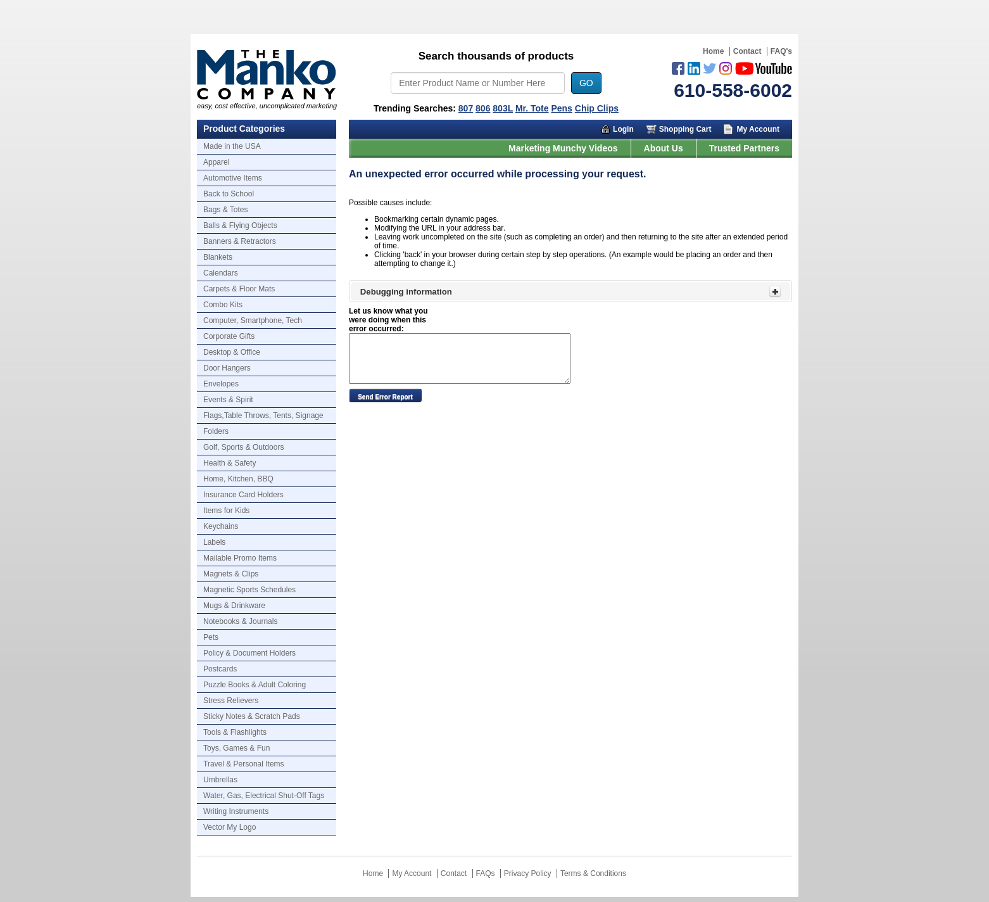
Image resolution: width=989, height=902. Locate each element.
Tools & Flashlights (235, 732)
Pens (561, 108)
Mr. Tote (532, 108)
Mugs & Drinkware (234, 605)
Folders (216, 431)
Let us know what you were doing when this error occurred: (388, 320)
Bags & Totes (225, 209)
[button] (385, 395)
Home (713, 51)
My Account (757, 129)
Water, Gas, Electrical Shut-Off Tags (263, 795)
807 (465, 108)
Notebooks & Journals (240, 621)
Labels (214, 542)
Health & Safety (229, 463)
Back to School (228, 193)
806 (483, 108)
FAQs (485, 873)
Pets (210, 637)
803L (503, 108)
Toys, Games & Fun (236, 748)
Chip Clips (597, 108)
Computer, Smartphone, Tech (252, 320)
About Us (663, 148)
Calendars (220, 273)
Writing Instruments (235, 811)
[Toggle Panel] (775, 291)
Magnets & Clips (230, 573)
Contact (747, 51)
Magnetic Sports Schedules (249, 589)
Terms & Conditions (593, 873)
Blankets (217, 257)
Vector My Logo (229, 827)
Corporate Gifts (229, 336)
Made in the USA (232, 146)
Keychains (220, 526)
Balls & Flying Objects (240, 225)
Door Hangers (227, 368)
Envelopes (221, 383)
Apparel (216, 162)
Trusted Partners (744, 148)
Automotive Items (232, 178)
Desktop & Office (231, 352)
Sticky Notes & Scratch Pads (251, 716)
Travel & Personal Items (243, 763)
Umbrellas (220, 779)
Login (623, 129)
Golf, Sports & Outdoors (243, 447)
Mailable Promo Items (240, 558)
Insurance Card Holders (243, 494)
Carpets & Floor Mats (239, 288)
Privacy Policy (527, 873)
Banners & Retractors (239, 241)
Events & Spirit (228, 399)
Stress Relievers (230, 700)
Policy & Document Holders (249, 653)
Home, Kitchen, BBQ (238, 478)
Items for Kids (226, 510)
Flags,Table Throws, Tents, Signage (263, 415)
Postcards (220, 668)
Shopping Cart (685, 129)
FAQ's (781, 51)
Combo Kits (223, 304)
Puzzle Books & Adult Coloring (254, 684)
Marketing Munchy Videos (562, 148)
